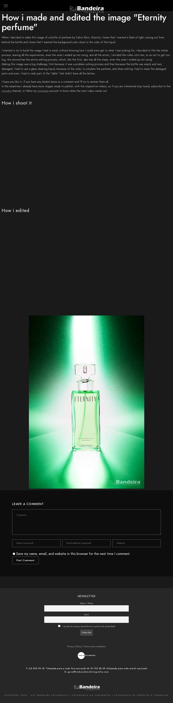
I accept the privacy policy (74, 626)
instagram (43, 91)
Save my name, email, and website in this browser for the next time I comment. (73, 553)
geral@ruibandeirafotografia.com (88, 671)
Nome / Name (86, 603)
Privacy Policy (74, 646)
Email (86, 614)
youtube (6, 91)
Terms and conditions (94, 646)
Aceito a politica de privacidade (101, 626)
